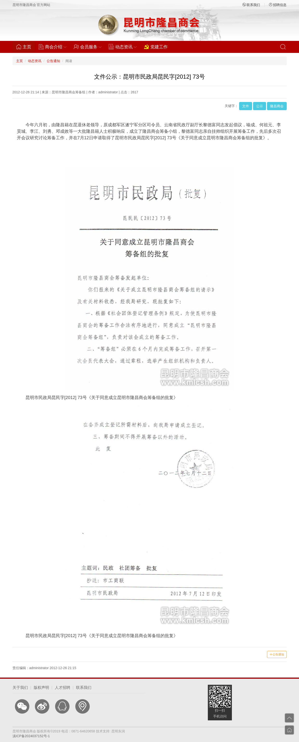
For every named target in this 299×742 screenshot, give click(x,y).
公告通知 (53, 61)
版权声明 (41, 687)
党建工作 (156, 46)
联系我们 (251, 5)
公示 (259, 106)
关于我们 (20, 687)
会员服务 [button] (88, 46)
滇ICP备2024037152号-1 (31, 736)
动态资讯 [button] (123, 46)
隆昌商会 (277, 106)
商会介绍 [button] (52, 46)
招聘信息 (278, 5)
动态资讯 (34, 61)
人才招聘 (62, 687)
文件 (245, 106)
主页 (25, 46)
